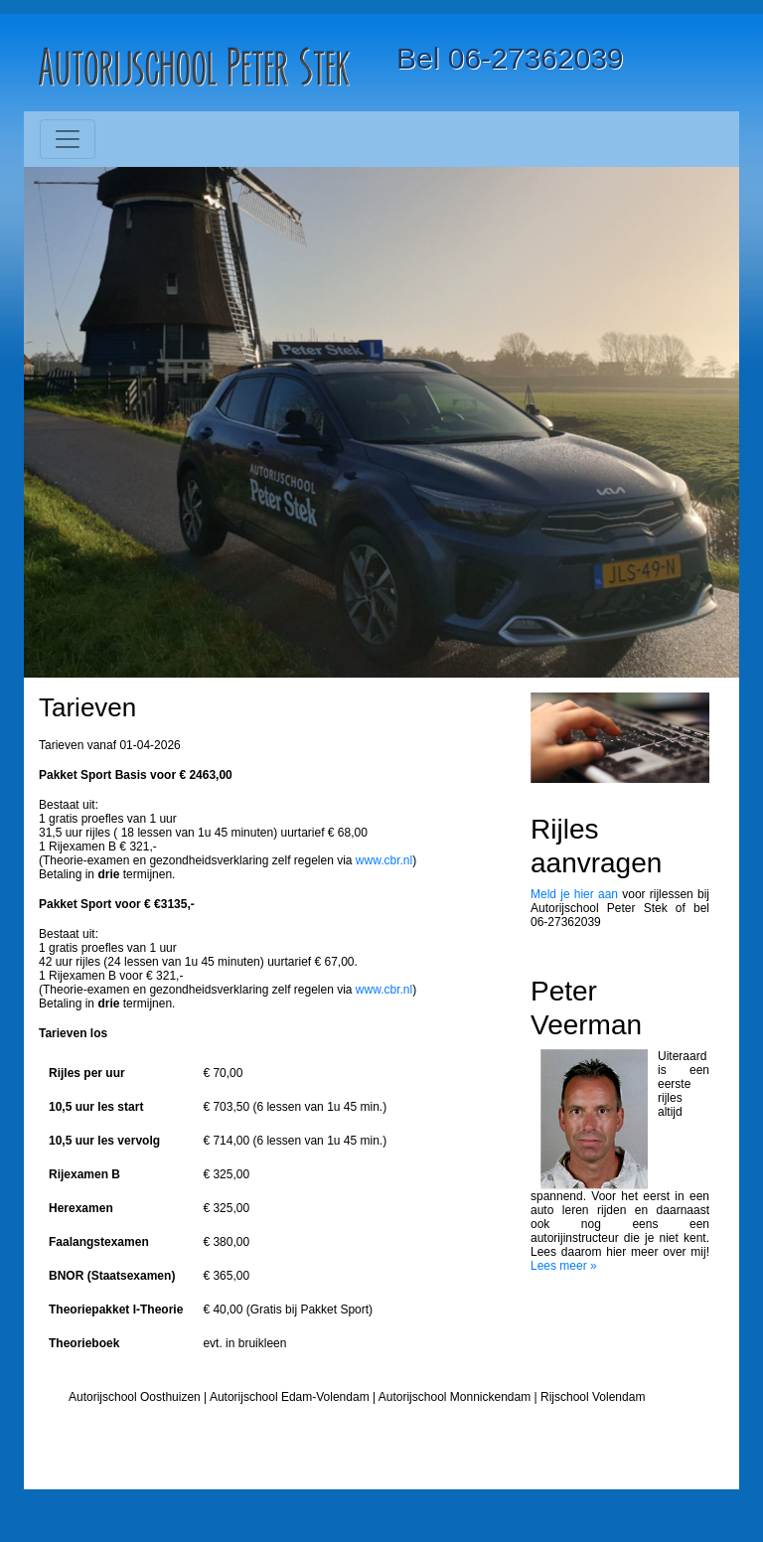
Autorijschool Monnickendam (455, 1397)
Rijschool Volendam (592, 1397)
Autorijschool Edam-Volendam (290, 1397)
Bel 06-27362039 (510, 58)
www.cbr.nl (384, 860)
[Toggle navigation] (67, 139)
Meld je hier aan (574, 894)
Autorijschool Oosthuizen (135, 1397)
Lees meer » (564, 1266)
